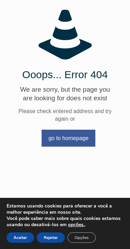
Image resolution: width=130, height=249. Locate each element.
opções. (76, 225)
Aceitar (20, 237)
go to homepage (69, 138)
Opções (82, 237)
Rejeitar (51, 237)
